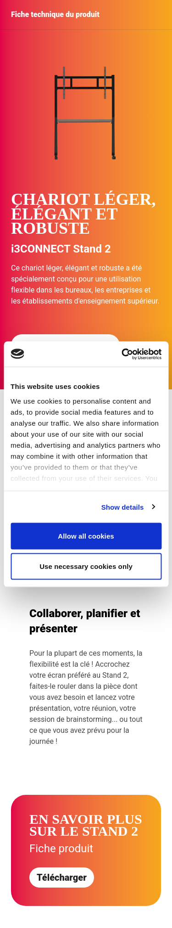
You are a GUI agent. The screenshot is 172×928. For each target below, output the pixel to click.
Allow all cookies (86, 536)
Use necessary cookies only (86, 566)
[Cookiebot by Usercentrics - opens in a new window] (122, 354)
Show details (122, 507)
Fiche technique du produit (55, 14)
